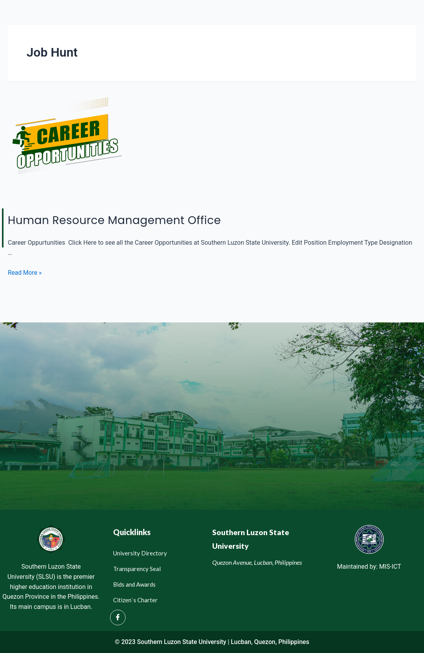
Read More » (25, 272)
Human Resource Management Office (122, 220)
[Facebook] (118, 617)
